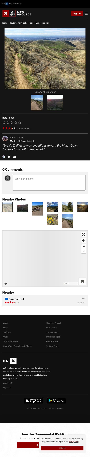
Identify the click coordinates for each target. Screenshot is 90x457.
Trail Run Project (53, 336)
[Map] (45, 259)
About (6, 323)
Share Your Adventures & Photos (17, 346)
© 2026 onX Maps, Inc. (36, 408)
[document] (62, 443)
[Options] (82, 281)
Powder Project (52, 341)
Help (5, 327)
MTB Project (51, 327)
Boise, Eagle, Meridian (39, 23)
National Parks (52, 346)
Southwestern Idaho (18, 23)
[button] (3, 156)
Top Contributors (10, 341)
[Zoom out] (83, 251)
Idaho (4, 23)
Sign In (77, 13)
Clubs (5, 336)
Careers (6, 387)
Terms (51, 408)
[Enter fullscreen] (83, 234)
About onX (8, 383)
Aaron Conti (16, 137)
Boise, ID (31, 141)
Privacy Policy (74, 442)
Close (62, 448)
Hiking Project (52, 332)
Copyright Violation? (45, 91)
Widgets (7, 332)
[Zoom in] (83, 246)
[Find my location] (83, 240)
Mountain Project (53, 323)
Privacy (60, 408)
